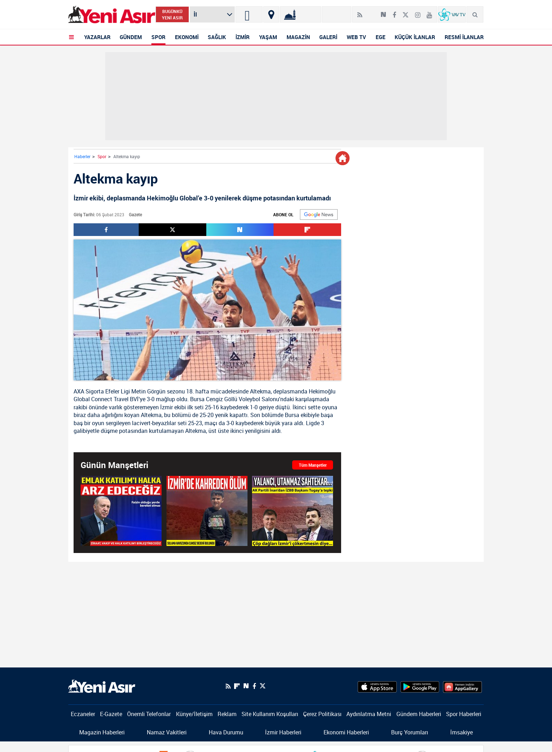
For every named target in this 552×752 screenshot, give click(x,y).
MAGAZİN (298, 37)
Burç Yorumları (409, 732)
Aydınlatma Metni (368, 714)
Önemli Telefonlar (149, 714)
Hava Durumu (226, 732)
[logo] (101, 685)
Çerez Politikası (322, 714)
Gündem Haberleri (418, 714)
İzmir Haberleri (283, 732)
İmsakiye (461, 732)
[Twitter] (405, 12)
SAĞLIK (217, 37)
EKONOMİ (187, 37)
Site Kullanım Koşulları (270, 714)
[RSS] (359, 12)
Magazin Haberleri (102, 732)
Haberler (82, 156)
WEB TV (356, 37)
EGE (380, 37)
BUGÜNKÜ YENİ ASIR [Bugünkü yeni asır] (172, 14)
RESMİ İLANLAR (464, 37)
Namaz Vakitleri (167, 732)
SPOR (158, 37)
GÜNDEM (131, 37)
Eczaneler (83, 714)
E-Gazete (111, 714)
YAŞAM (268, 37)
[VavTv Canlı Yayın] (451, 14)
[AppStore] (377, 686)
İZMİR (243, 37)
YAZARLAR (97, 37)
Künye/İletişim (194, 714)
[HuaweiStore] (462, 686)
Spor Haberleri (463, 714)
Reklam (227, 714)
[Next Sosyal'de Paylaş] (383, 12)
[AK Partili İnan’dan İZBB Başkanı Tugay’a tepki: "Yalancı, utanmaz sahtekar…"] (292, 511)
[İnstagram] (417, 12)
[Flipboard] (371, 12)
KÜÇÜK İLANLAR (415, 37)
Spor (102, 156)
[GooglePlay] (419, 686)
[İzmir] (249, 14)
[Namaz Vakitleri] (300, 14)
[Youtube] (429, 12)
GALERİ (328, 37)
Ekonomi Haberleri (346, 732)
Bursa (197, 399)
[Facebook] (394, 12)
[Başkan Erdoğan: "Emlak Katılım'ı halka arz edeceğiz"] (121, 511)
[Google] (319, 214)
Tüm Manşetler (313, 465)
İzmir (166, 407)
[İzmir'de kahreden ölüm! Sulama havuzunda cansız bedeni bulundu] (207, 511)
